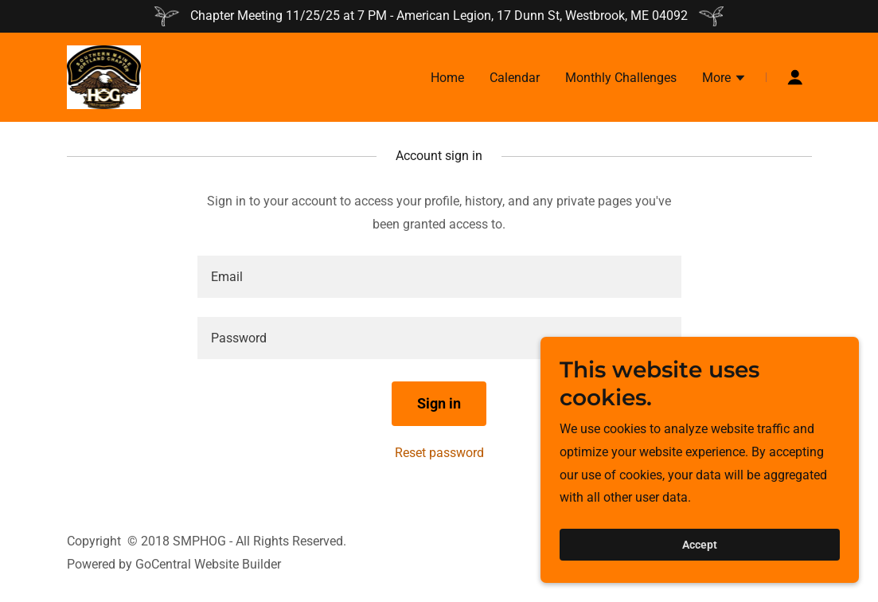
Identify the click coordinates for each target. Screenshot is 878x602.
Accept (699, 555)
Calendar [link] (515, 77)
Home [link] (447, 77)
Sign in (439, 403)
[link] (104, 76)
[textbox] (439, 277)
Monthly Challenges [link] (621, 77)
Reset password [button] (439, 452)
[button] (724, 79)
